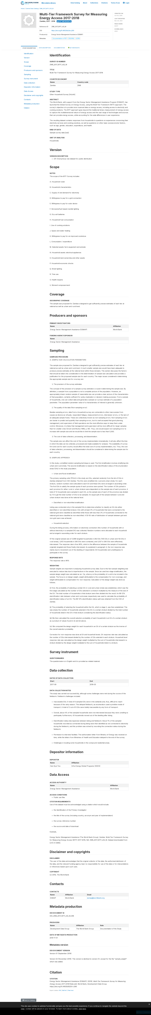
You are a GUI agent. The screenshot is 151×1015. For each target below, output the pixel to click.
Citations (104, 3)
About (85, 3)
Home (22, 8)
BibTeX (64, 990)
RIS (60, 990)
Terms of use (115, 3)
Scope (26, 62)
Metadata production (31, 103)
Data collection (29, 83)
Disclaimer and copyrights (33, 95)
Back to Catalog (29, 1000)
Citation (26, 108)
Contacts (27, 99)
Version (27, 57)
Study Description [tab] (29, 48)
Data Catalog (75, 3)
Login (126, 3)
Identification (28, 53)
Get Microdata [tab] (74, 47)
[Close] (149, 1004)
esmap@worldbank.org (95, 898)
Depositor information (32, 87)
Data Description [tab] (45, 47)
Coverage (27, 66)
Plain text (70, 990)
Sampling (27, 74)
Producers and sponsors (33, 70)
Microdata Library (48, 3)
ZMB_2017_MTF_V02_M (46, 8)
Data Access (28, 91)
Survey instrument (31, 78)
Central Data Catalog (32, 8)
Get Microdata (64, 21)
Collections (94, 3)
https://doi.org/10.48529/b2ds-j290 (62, 30)
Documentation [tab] (59, 47)
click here (82, 1009)
